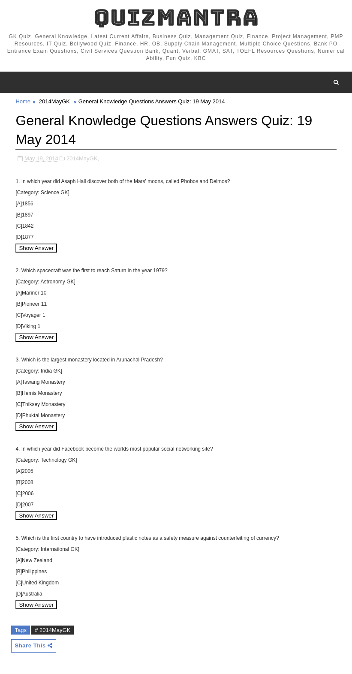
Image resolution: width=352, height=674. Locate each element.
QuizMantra (176, 17)
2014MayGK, (82, 158)
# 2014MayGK (52, 630)
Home (22, 101)
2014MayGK (54, 101)
